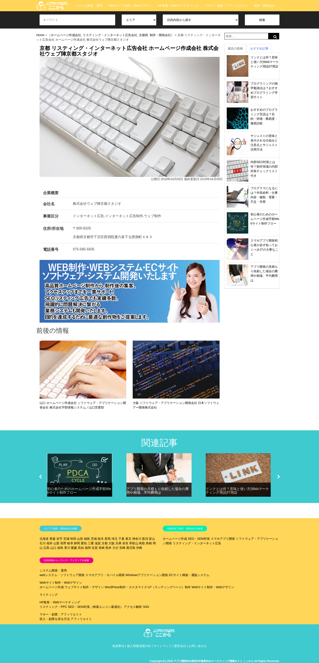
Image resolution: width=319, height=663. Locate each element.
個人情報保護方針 (139, 646)
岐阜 (70, 543)
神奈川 (136, 538)
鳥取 (142, 543)
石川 (43, 543)
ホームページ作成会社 (66, 35)
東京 (128, 538)
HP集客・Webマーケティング (178, 5)
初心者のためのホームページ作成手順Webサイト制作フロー (264, 219)
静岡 (77, 543)
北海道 (44, 538)
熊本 (108, 547)
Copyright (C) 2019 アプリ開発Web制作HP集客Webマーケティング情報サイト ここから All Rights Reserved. (214, 661)
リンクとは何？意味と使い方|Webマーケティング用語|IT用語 (264, 62)
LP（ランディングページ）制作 (169, 587)
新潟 (145, 538)
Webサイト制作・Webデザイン (130, 5)
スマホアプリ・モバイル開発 (105, 575)
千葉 (121, 538)
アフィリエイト (81, 619)
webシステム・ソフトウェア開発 (62, 575)
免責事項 (118, 646)
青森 (52, 538)
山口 (53, 547)
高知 (81, 547)
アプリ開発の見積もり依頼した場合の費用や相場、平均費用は (157, 491)
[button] (40, 477)
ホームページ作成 (175, 538)
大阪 (111, 543)
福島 (87, 538)
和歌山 (133, 543)
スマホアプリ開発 (223, 538)
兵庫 (118, 543)
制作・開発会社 (264, 5)
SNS (146, 607)
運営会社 (180, 646)
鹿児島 (130, 547)
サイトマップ (162, 646)
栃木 (101, 538)
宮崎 (122, 547)
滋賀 (98, 543)
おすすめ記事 (259, 48)
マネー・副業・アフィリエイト (226, 5)
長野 (63, 543)
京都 (105, 543)
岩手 (59, 538)
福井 (49, 543)
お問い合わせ (198, 646)
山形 (80, 538)
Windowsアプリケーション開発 (146, 575)
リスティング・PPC (53, 607)
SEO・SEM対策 (199, 538)
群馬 (108, 538)
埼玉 (115, 538)
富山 (152, 538)
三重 (91, 543)
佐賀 (95, 547)
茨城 (94, 538)
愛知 (84, 543)
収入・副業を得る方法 (55, 619)
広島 (46, 547)
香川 (67, 547)
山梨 (56, 543)
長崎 (102, 547)
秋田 (73, 538)
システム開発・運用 (88, 5)
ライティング (49, 594)
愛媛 (74, 547)
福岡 (88, 547)
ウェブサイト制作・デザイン (84, 587)
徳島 (60, 547)
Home (40, 35)
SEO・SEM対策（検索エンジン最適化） (95, 607)
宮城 (66, 538)
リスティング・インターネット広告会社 (110, 35)
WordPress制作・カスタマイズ (126, 587)
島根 (149, 543)
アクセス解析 (133, 607)
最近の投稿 (235, 48)
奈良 (125, 543)
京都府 (143, 35)
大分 (115, 547)
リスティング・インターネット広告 (197, 543)
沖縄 (139, 547)
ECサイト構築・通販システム (189, 575)
